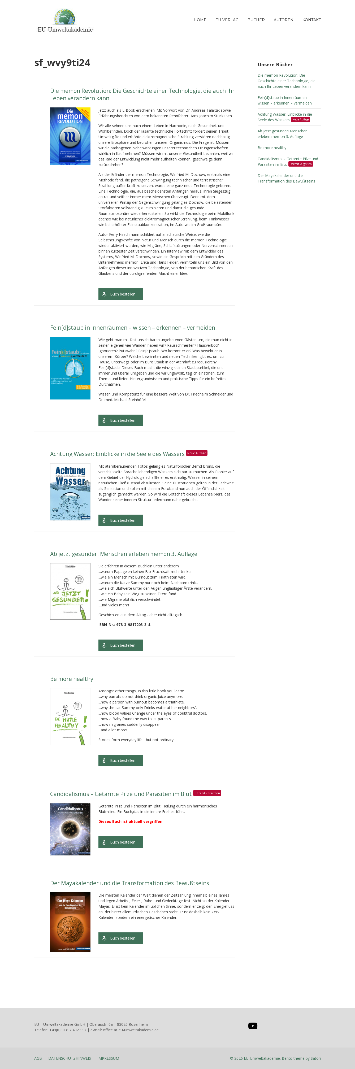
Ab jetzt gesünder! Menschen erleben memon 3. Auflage (123, 554)
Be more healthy (71, 679)
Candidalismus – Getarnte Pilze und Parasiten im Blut (137, 794)
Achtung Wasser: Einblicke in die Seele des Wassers (130, 454)
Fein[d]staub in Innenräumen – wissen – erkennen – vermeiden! (133, 327)
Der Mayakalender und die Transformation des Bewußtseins (129, 883)
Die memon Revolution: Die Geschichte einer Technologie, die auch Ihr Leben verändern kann (142, 94)
